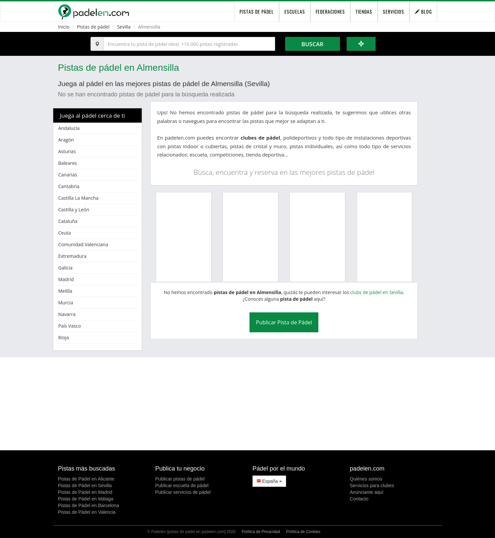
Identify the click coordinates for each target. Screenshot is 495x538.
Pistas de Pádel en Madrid (85, 492)
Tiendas (364, 11)
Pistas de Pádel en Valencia (86, 512)
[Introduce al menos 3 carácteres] (189, 44)
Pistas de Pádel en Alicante (86, 479)
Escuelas (294, 11)
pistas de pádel (257, 11)
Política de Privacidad (261, 531)
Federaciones (330, 11)
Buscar (312, 44)
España (269, 481)
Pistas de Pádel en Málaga (85, 498)
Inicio (64, 27)
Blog (423, 11)
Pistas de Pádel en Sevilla (85, 485)
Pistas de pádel (93, 27)
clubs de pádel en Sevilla (376, 292)
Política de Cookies (303, 531)
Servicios (393, 11)
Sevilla (124, 27)
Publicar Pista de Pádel (284, 322)
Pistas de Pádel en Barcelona (88, 505)
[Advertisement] (247, 403)
